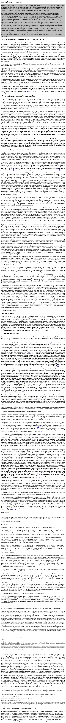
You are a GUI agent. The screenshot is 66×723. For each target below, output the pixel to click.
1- (1, 517)
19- (1, 675)
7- (1, 637)
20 (41, 431)
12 (28, 352)
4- (1, 527)
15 (23, 392)
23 (39, 477)
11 (51, 342)
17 (51, 419)
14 (36, 381)
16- (1, 711)
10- (1, 642)
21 (45, 436)
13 (58, 366)
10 (48, 296)
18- (1, 663)
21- (1, 696)
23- (1, 702)
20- (1, 689)
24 (15, 509)
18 (22, 425)
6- (1, 611)
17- (1, 654)
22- (1, 700)
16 (60, 408)
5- (1, 608)
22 (31, 445)
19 (38, 427)
